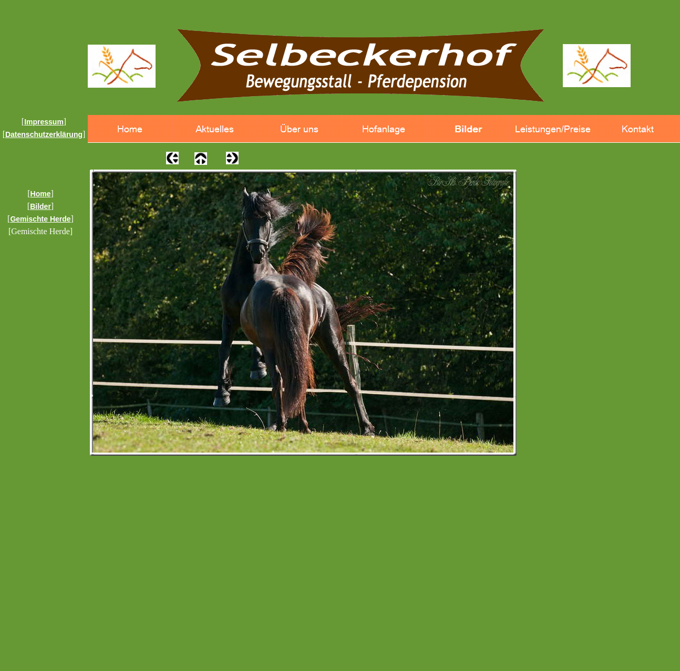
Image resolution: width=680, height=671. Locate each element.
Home (40, 194)
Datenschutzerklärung (44, 134)
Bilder (40, 206)
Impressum (44, 122)
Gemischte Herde (40, 219)
